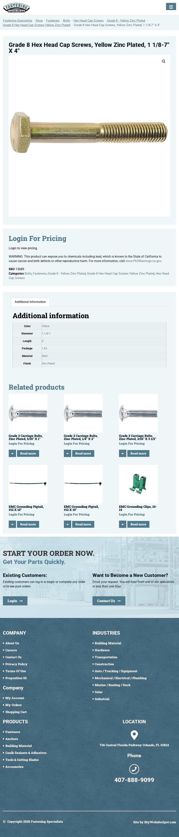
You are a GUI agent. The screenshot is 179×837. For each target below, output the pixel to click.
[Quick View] (12, 453)
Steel (44, 356)
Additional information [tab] (30, 302)
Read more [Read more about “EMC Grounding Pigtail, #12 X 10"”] (28, 524)
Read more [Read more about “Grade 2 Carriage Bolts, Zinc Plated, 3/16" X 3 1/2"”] (138, 453)
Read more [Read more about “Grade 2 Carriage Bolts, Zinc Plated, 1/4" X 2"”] (83, 453)
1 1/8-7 (46, 333)
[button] (163, 61)
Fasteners (39, 273)
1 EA (44, 348)
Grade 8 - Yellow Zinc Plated (67, 273)
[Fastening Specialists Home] (16, 7)
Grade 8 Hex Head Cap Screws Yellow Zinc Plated (120, 273)
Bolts (28, 273)
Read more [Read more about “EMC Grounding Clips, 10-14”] (138, 524)
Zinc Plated (48, 363)
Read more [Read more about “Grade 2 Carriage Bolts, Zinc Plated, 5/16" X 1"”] (28, 453)
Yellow (45, 326)
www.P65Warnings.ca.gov (143, 261)
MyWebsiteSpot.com (160, 822)
